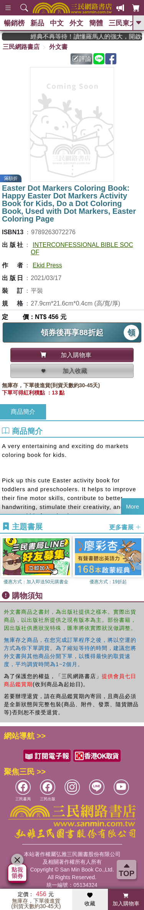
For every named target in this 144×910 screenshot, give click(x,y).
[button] (138, 561)
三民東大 (122, 23)
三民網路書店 (21, 47)
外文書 (58, 47)
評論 (81, 58)
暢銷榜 (14, 23)
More (132, 506)
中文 (57, 23)
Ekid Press (47, 265)
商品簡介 (23, 411)
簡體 (96, 23)
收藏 (89, 900)
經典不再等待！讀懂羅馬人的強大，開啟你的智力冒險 (93, 36)
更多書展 (125, 527)
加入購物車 (126, 900)
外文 (76, 23)
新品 (37, 23)
